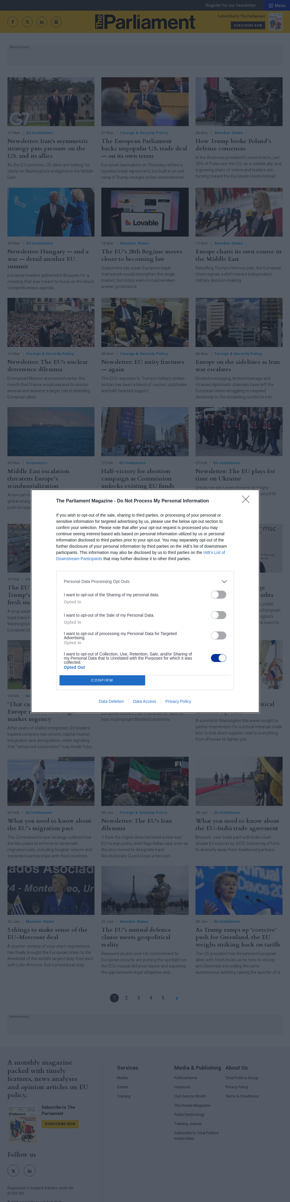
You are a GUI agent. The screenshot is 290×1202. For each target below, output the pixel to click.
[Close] (247, 501)
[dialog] (145, 601)
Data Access (144, 701)
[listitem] (145, 581)
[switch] (218, 595)
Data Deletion (111, 701)
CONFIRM (102, 680)
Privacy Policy (178, 701)
